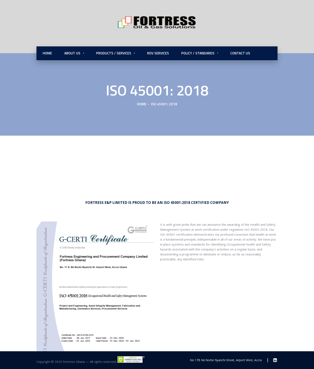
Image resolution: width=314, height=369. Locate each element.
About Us (72, 53)
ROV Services (158, 53)
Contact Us (240, 53)
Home (47, 53)
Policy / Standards (197, 53)
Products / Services (113, 53)
